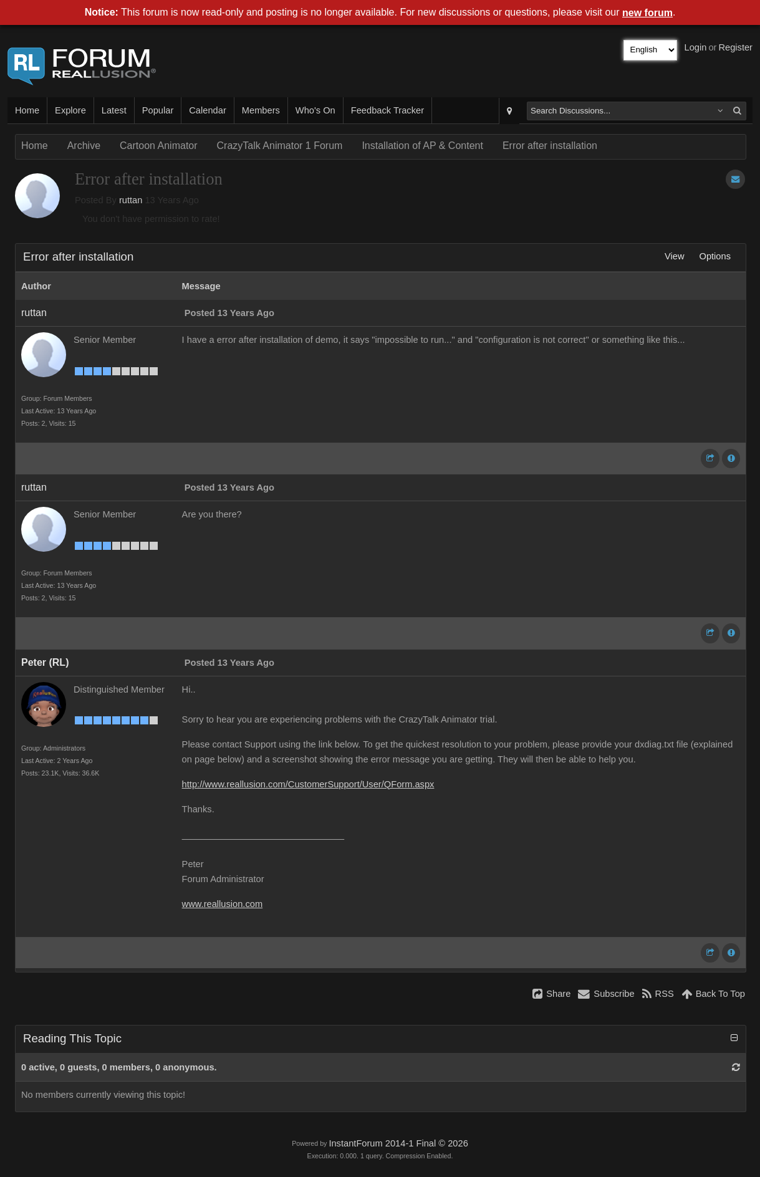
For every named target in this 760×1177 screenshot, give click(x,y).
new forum (647, 12)
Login (696, 47)
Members (260, 110)
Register (735, 47)
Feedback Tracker (387, 110)
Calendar (207, 110)
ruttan (130, 200)
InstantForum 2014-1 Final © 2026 (398, 1143)
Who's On (315, 110)
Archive (83, 145)
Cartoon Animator (159, 145)
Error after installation (550, 145)
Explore (70, 110)
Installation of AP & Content (422, 145)
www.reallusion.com (222, 904)
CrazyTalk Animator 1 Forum (280, 145)
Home (27, 110)
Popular (158, 110)
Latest (114, 110)
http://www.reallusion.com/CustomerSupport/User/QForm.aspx (308, 784)
